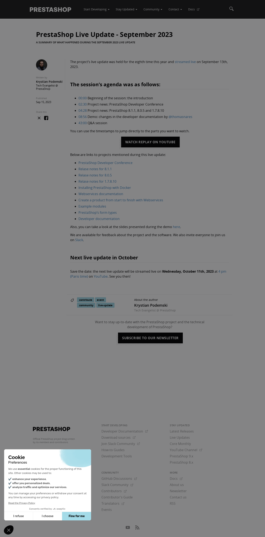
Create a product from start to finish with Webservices (120, 200)
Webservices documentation (100, 194)
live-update (105, 305)
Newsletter (178, 491)
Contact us (178, 497)
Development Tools (116, 456)
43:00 (82, 123)
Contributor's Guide (117, 497)
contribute (85, 300)
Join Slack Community (120, 443)
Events (106, 509)
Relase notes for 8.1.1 (95, 169)
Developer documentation (99, 218)
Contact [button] (175, 9)
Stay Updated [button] (126, 9)
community (86, 305)
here (176, 227)
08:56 (82, 116)
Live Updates (180, 437)
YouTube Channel (186, 450)
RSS (173, 503)
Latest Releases (182, 431)
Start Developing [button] (97, 9)
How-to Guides (113, 450)
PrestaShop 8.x (181, 462)
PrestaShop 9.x (181, 456)
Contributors (114, 491)
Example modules (92, 206)
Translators (112, 503)
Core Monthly (180, 443)
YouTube (101, 276)
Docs (195, 11)
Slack (79, 240)
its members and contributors (52, 442)
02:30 (82, 104)
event (100, 300)
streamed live (185, 62)
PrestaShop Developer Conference (105, 162)
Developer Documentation (124, 431)
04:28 (82, 110)
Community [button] (152, 9)
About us (177, 484)
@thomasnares (180, 116)
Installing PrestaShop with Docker (104, 187)
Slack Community (117, 484)
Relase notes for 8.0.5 (95, 175)
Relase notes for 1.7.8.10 (97, 181)
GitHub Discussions (119, 478)
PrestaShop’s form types (97, 212)
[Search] (231, 9)
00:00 (82, 98)
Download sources (118, 437)
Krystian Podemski (49, 82)
